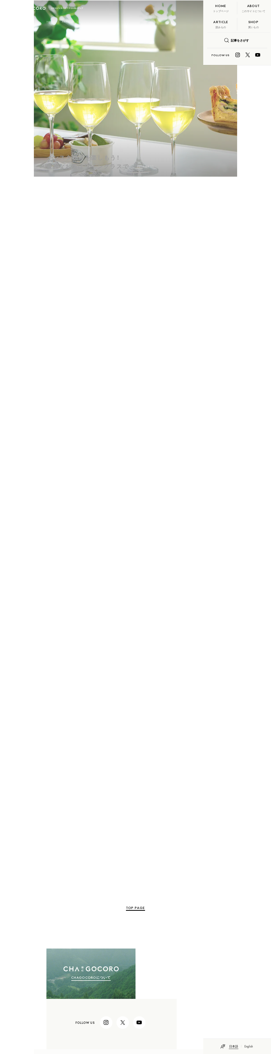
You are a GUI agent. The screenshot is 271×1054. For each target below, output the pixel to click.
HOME (17, 23)
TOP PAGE (101, 885)
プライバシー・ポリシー (66, 1004)
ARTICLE (34, 23)
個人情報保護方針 (62, 1017)
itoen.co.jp (58, 997)
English (249, 1046)
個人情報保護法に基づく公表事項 (72, 1010)
